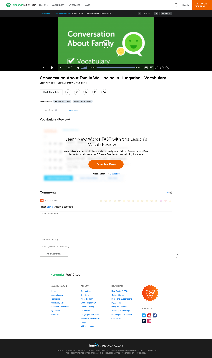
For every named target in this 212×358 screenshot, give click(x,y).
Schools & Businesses (90, 318)
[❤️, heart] (165, 200)
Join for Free (106, 164)
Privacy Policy (138, 350)
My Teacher (74, 5)
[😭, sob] (142, 200)
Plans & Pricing (87, 307)
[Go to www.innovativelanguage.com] (106, 345)
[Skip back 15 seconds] (44, 67)
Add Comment (54, 254)
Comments (73, 110)
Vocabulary (58, 5)
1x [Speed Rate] (69, 68)
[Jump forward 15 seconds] (61, 67)
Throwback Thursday (62, 101)
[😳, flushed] (105, 200)
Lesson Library (45, 13)
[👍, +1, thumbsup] (170, 200)
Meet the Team (87, 299)
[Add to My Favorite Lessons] (77, 92)
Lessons (43, 5)
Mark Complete (51, 92)
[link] (156, 13)
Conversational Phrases (62, 13)
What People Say (88, 303)
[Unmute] (78, 67)
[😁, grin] (110, 200)
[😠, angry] (124, 200)
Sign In (185, 5)
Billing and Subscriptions (121, 299)
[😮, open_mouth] (156, 200)
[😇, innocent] (147, 200)
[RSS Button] (42, 200)
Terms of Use (151, 350)
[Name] (71, 239)
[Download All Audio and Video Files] (104, 92)
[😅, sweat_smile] (133, 200)
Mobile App (55, 314)
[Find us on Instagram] (149, 321)
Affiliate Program (88, 326)
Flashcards (55, 299)
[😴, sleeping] (151, 200)
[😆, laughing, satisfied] (128, 200)
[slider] (84, 67)
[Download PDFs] (95, 92)
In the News (86, 311)
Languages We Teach (90, 314)
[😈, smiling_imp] (160, 200)
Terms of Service (133, 353)
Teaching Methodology (120, 311)
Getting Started (117, 295)
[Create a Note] (86, 92)
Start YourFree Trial (203, 5)
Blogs (83, 322)
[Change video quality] (151, 67)
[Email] (71, 246)
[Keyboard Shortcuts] (167, 67)
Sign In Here (115, 174)
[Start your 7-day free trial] (150, 293)
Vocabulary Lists (57, 303)
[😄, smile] (101, 200)
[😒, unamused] (114, 200)
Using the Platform (119, 307)
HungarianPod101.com (122, 350)
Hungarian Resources (60, 307)
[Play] (52, 67)
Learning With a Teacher (121, 314)
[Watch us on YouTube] (149, 315)
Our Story (85, 295)
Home (53, 291)
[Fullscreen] (156, 67)
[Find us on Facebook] (155, 315)
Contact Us (116, 318)
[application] (106, 44)
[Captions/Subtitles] (146, 67)
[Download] (162, 67)
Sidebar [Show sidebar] (168, 13)
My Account (116, 303)
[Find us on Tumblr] (144, 321)
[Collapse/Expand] (106, 192)
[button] (176, 5)
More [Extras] (87, 5)
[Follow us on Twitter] (144, 315)
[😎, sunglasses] (119, 200)
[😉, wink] (137, 200)
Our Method (86, 291)
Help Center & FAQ (119, 291)
